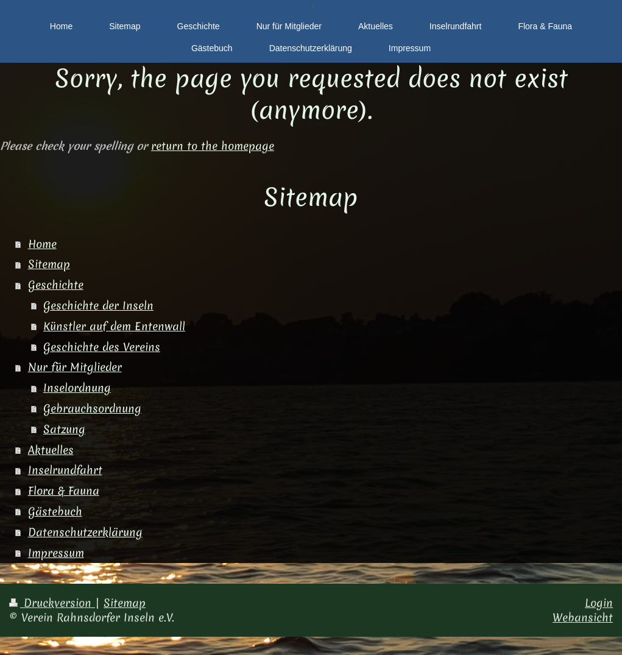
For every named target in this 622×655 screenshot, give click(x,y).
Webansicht (583, 617)
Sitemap (49, 264)
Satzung (64, 429)
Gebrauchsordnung (92, 408)
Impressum (56, 553)
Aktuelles (51, 450)
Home (42, 244)
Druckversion (52, 603)
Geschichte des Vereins (101, 347)
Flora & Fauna (63, 490)
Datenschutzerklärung (85, 532)
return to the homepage (212, 146)
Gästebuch (55, 511)
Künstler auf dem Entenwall (114, 326)
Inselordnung (77, 387)
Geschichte (55, 284)
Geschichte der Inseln (98, 305)
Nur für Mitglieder (75, 367)
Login (599, 603)
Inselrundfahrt (65, 470)
